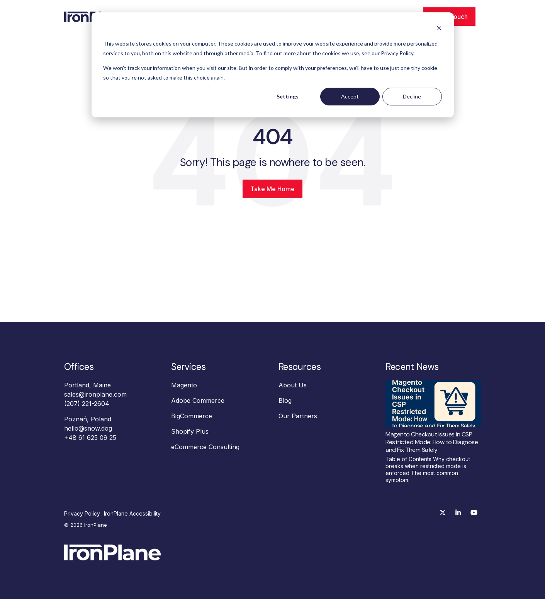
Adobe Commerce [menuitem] (197, 400)
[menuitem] (84, 513)
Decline (412, 96)
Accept (350, 96)
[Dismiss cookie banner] (439, 29)
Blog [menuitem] (285, 400)
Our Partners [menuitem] (297, 416)
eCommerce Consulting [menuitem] (205, 447)
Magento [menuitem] (184, 385)
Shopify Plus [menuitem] (190, 431)
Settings (288, 96)
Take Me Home (272, 189)
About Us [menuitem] (292, 385)
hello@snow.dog (88, 428)
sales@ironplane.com (95, 394)
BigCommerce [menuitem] (191, 416)
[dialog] (273, 64)
